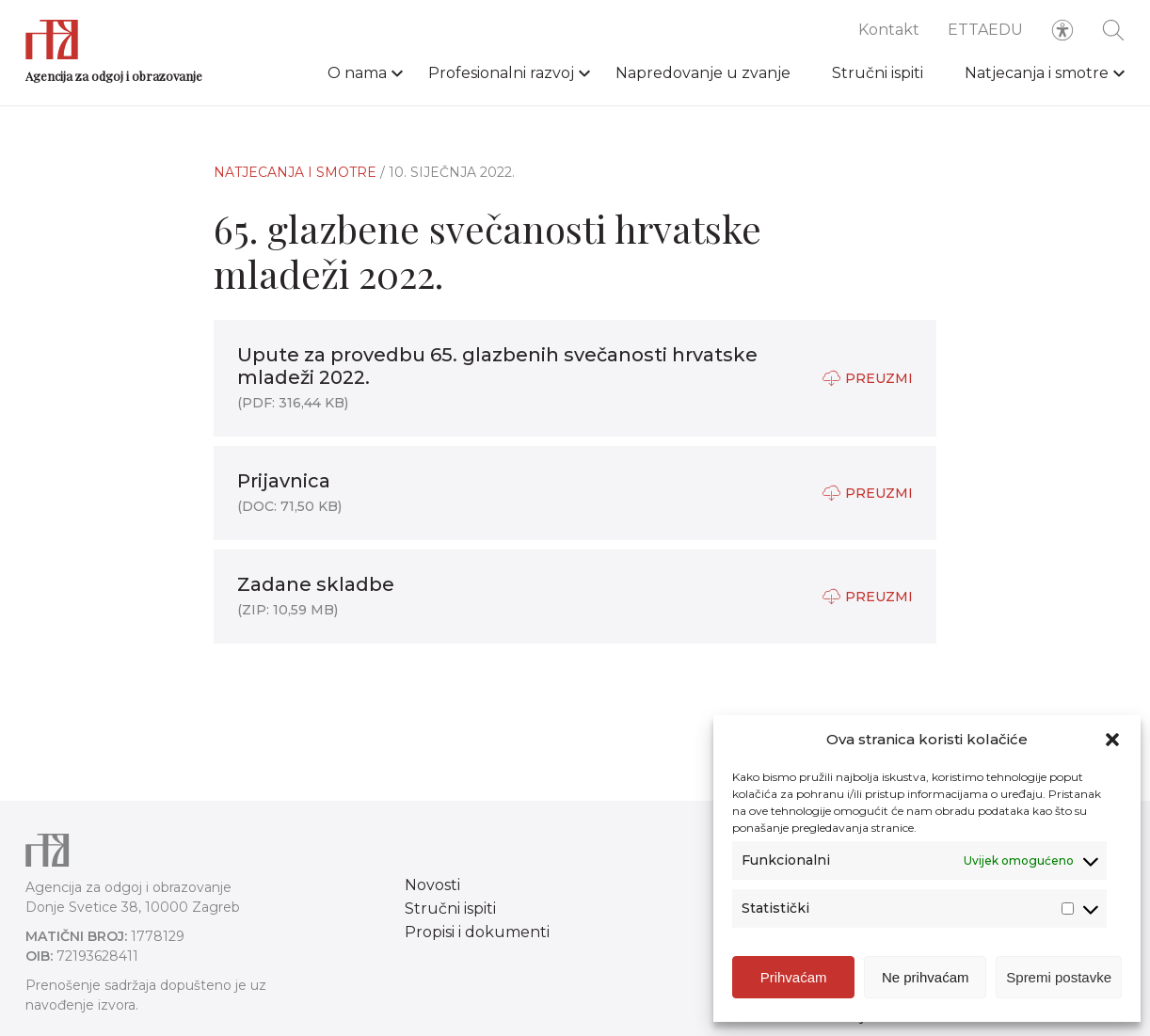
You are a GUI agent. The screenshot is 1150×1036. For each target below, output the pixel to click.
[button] (1112, 739)
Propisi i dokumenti (477, 932)
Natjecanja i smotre (1037, 73)
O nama (357, 73)
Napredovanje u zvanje (703, 73)
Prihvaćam (793, 977)
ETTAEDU (985, 30)
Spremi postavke (1058, 977)
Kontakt (888, 30)
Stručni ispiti (877, 73)
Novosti (432, 885)
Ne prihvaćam (925, 977)
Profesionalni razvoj (501, 73)
